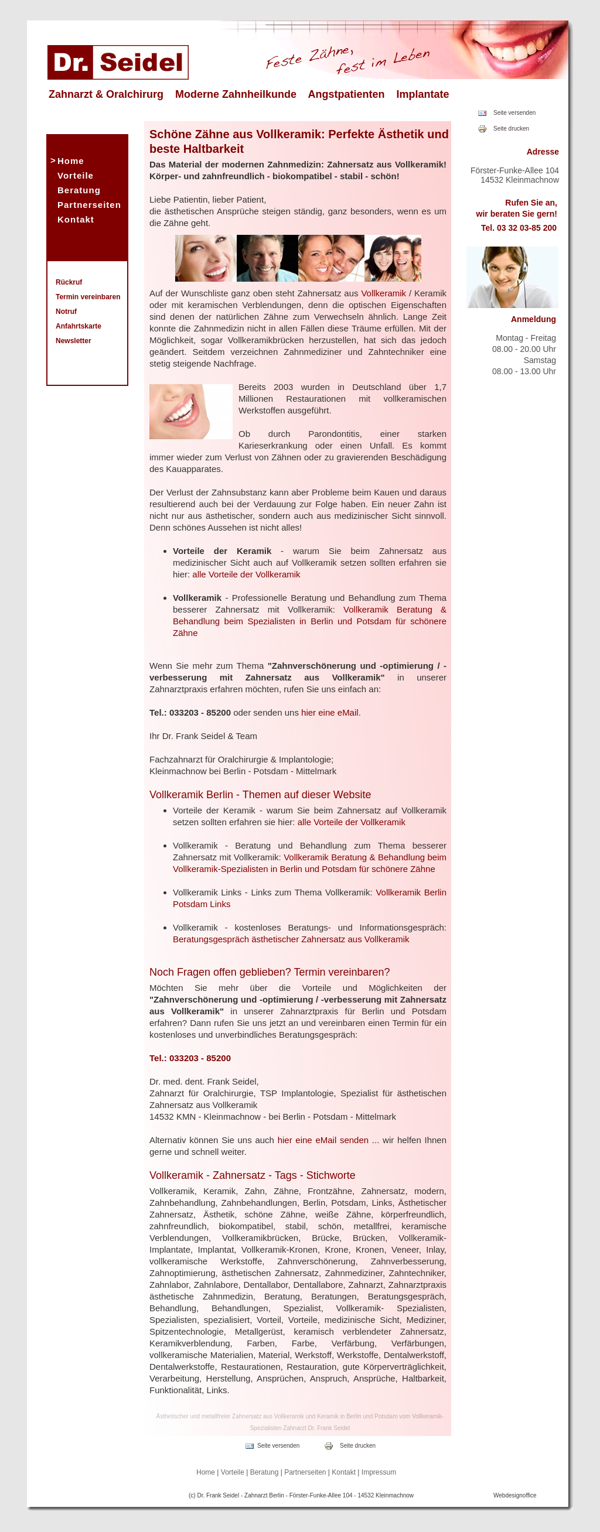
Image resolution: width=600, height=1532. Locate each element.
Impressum (379, 1472)
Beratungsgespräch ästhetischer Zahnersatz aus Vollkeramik (291, 939)
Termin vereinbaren (88, 297)
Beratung (79, 190)
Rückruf (69, 282)
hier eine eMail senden (323, 1140)
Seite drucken (511, 128)
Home (70, 161)
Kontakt (75, 219)
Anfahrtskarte (78, 326)
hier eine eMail (330, 712)
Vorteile (75, 175)
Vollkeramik (383, 293)
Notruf (66, 311)
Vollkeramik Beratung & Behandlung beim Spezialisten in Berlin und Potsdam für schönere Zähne (309, 621)
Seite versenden (514, 113)
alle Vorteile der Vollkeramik (246, 574)
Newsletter (73, 341)
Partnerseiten (89, 205)
